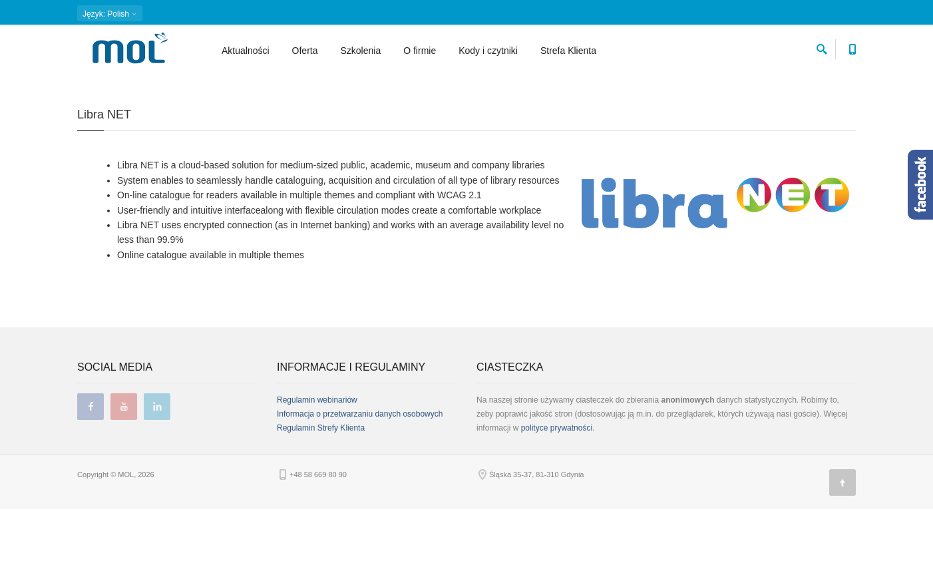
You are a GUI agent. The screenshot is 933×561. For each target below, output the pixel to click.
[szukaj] (822, 47)
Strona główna (100, 83)
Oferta (305, 50)
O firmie (419, 50)
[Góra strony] (842, 534)
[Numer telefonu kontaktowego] (852, 47)
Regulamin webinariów (317, 452)
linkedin (157, 458)
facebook (90, 458)
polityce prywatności (556, 479)
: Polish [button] (110, 14)
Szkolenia (361, 50)
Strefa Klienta (568, 50)
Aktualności (246, 50)
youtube (123, 458)
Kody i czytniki (488, 50)
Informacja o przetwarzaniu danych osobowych (360, 465)
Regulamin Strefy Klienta (321, 479)
